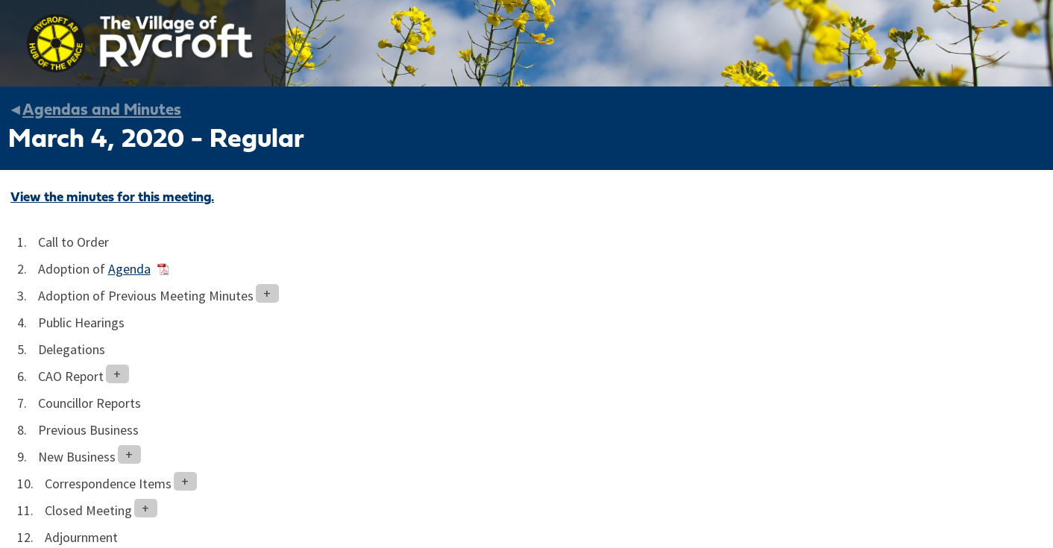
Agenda (129, 269)
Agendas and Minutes (101, 111)
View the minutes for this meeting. (112, 198)
